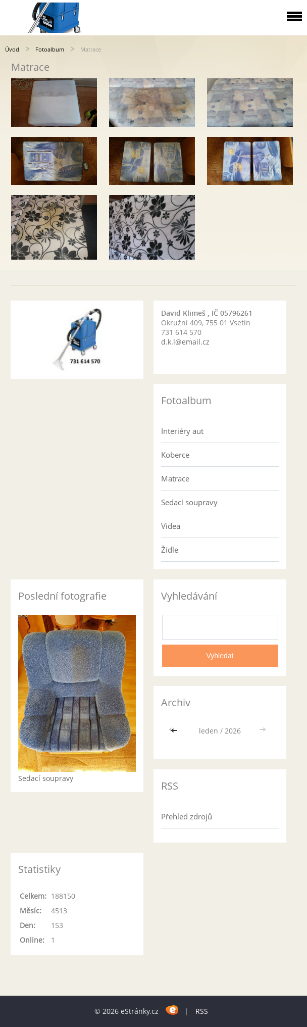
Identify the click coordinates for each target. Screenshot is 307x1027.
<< (175, 731)
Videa (170, 526)
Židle (169, 550)
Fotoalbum (49, 49)
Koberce (175, 455)
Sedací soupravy (189, 502)
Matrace (175, 478)
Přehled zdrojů (186, 816)
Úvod (12, 49)
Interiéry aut (182, 431)
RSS (201, 1011)
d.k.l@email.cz (185, 342)
